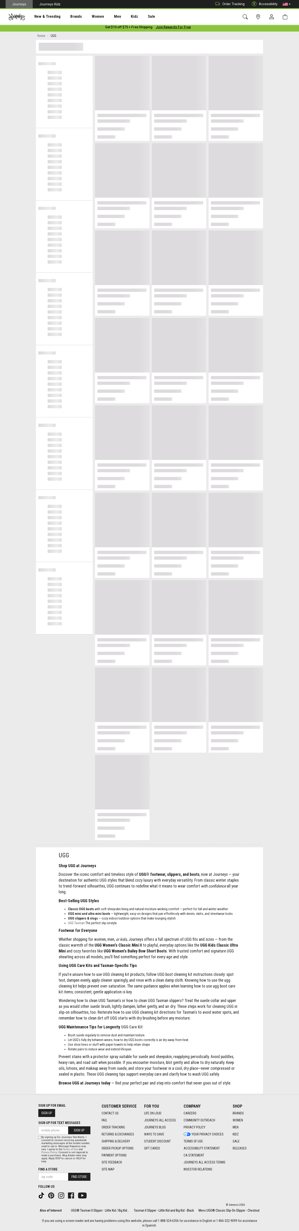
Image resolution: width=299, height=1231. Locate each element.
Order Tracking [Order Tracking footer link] (113, 1127)
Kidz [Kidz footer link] (236, 1134)
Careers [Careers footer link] (190, 1113)
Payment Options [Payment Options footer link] (114, 1155)
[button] (286, 4)
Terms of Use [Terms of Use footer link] (193, 1141)
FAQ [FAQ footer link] (104, 1120)
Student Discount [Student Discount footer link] (157, 1141)
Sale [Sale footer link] (236, 1141)
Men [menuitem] (105, 17)
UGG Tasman (76, 924)
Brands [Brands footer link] (238, 1113)
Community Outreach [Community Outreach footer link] (199, 1120)
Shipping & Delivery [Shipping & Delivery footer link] (116, 1141)
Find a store (47, 1169)
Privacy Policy (49, 1152)
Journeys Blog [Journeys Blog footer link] (155, 1127)
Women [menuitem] (88, 17)
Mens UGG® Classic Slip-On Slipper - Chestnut (229, 1210)
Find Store (79, 1177)
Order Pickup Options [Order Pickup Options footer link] (118, 1148)
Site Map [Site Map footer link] (108, 1169)
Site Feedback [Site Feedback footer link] (112, 1162)
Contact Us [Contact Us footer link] (110, 1113)
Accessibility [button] (263, 4)
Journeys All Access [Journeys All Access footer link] (160, 1120)
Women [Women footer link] (238, 1120)
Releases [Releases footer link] (240, 1148)
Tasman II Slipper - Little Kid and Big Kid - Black (164, 1210)
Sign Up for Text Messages (59, 1123)
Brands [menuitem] (68, 17)
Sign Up (46, 1113)
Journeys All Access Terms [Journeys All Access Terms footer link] (204, 1162)
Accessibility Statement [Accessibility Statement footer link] (202, 1148)
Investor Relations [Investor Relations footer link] (198, 1169)
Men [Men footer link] (235, 1127)
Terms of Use (70, 1149)
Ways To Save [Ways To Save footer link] (154, 1134)
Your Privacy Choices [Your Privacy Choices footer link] (204, 1134)
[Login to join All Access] (129, 28)
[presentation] (43, 16)
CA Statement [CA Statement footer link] (194, 1155)
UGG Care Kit (131, 1028)
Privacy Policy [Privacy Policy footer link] (194, 1127)
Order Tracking (229, 4)
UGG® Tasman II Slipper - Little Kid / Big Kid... (100, 1210)
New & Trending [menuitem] (43, 17)
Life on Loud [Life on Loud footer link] (152, 1113)
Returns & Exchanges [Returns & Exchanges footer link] (118, 1134)
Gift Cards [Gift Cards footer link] (152, 1148)
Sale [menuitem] (135, 17)
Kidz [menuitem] (120, 17)
